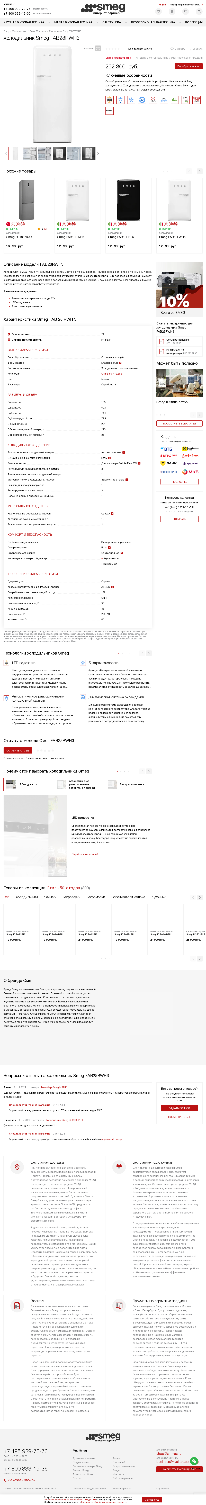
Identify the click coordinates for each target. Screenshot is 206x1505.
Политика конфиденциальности (89, 1488)
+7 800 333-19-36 (17, 13)
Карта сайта (162, 1488)
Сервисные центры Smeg (87, 1466)
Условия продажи (122, 1488)
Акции (162, 4)
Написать (179, 519)
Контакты (118, 1474)
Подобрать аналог (188, 66)
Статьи (77, 1478)
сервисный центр (111, 1139)
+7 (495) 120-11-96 (179, 507)
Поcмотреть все (179, 1117)
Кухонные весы (163, 897)
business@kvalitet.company (177, 1462)
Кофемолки (96, 897)
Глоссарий (119, 1462)
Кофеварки (71, 897)
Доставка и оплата (84, 1458)
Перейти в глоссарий (84, 854)
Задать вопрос (179, 1108)
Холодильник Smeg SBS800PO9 (64, 1120)
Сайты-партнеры (123, 1478)
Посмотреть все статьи (179, 423)
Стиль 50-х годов (111, 373)
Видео (117, 1470)
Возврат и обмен (83, 1474)
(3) (45, 229)
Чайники (50, 897)
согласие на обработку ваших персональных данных (70, 1500)
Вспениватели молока (128, 897)
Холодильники (27, 897)
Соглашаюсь (152, 1499)
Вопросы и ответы (124, 1466)
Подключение (81, 1462)
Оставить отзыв (17, 750)
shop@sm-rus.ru (169, 1453)
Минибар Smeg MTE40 (54, 1087)
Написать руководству (179, 1469)
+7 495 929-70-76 (17, 9)
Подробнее (179, 481)
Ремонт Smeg (81, 1470)
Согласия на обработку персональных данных (104, 1502)
